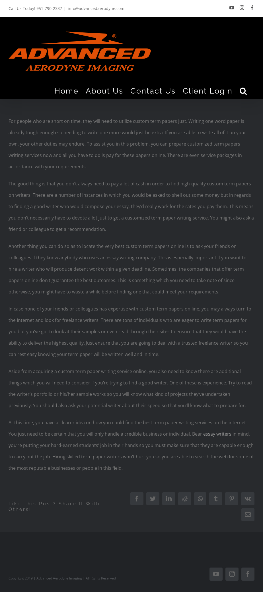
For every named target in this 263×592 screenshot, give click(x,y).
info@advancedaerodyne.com (96, 8)
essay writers (217, 434)
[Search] (243, 90)
